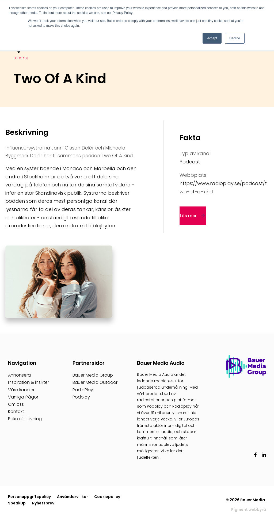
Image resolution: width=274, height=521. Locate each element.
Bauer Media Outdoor (95, 382)
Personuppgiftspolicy (29, 496)
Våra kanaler (21, 390)
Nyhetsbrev (43, 503)
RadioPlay (83, 390)
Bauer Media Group (93, 375)
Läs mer (188, 216)
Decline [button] (234, 38)
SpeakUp (17, 503)
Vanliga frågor (23, 397)
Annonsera (19, 375)
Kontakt (16, 411)
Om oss (16, 404)
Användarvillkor (72, 496)
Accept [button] (212, 38)
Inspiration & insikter (28, 382)
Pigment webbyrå (248, 509)
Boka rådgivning (25, 419)
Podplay (81, 397)
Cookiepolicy (107, 496)
